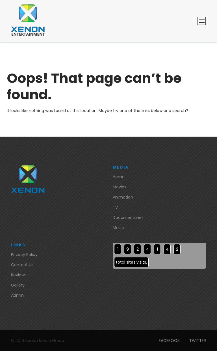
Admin (17, 295)
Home (119, 177)
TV (115, 207)
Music (118, 228)
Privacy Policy (24, 254)
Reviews (19, 275)
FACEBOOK (169, 340)
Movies (119, 187)
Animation (123, 197)
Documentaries (128, 217)
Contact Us (22, 265)
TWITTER (197, 340)
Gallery (18, 285)
